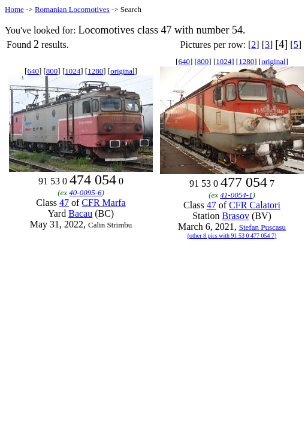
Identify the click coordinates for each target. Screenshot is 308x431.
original (122, 70)
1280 (95, 70)
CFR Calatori (254, 205)
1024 (72, 70)
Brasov (235, 216)
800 (52, 70)
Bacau (80, 213)
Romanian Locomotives (72, 9)
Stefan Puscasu (262, 227)
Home (14, 9)
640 (33, 70)
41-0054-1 (236, 194)
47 (64, 203)
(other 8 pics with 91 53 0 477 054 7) (232, 235)
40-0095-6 (85, 192)
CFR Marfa (103, 203)
